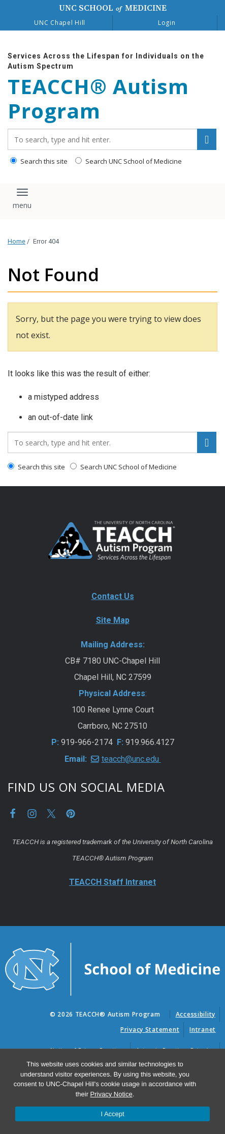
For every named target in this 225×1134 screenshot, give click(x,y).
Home (16, 241)
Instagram (32, 814)
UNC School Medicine (113, 7)
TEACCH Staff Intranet (112, 882)
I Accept (112, 1114)
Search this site (39, 161)
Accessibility (195, 1014)
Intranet (202, 1029)
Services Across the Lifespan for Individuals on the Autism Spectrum (106, 61)
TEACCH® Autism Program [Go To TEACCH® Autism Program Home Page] (98, 98)
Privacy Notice (111, 1094)
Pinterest (71, 814)
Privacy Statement (149, 1029)
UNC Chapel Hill (59, 22)
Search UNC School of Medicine (128, 161)
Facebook (13, 814)
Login (167, 22)
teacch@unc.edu (131, 759)
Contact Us (112, 596)
